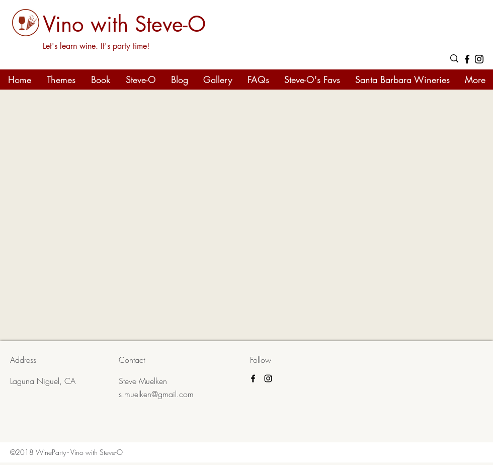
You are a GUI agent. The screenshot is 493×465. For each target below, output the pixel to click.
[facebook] (467, 59)
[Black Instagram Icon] (479, 59)
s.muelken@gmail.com (156, 394)
